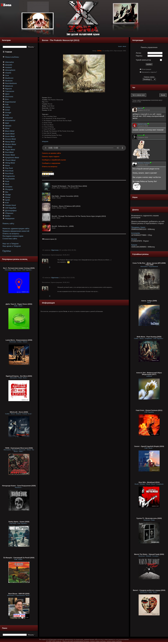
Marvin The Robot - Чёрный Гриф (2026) (149, 554)
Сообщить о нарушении (51, 163)
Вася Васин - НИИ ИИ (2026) (19, 593)
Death (120, 46)
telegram (45, 141)
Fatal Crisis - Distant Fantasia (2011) (149, 410)
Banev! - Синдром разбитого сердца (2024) (149, 590)
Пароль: (139, 56)
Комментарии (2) (49, 239)
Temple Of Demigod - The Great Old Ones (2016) (69, 186)
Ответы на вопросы (11, 234)
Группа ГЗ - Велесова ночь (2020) (149, 518)
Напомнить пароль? (149, 72)
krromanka (135, 233)
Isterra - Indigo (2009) (149, 301)
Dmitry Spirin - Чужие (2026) (19, 521)
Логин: (138, 53)
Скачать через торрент (50, 156)
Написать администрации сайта (16, 229)
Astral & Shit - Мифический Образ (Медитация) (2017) (149, 373)
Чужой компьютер (143, 60)
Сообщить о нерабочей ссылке (54, 160)
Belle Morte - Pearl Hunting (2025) (149, 337)
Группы (7, 251)
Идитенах (55, 250)
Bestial (134, 239)
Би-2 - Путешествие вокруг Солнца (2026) (19, 268)
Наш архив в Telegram (12, 246)
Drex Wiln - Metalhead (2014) (149, 482)
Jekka (99, 50)
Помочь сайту (8, 224)
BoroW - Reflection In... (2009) (63, 226)
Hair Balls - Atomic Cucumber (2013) (65, 196)
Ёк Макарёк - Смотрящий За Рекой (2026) (19, 557)
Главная (8, 52)
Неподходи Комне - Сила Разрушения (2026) (19, 485)
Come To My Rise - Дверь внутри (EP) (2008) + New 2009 (149, 264)
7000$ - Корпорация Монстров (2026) (19, 448)
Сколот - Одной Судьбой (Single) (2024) (149, 446)
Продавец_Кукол (138, 227)
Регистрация (146, 69)
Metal (124, 46)
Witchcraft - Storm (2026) (19, 412)
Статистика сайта (10, 239)
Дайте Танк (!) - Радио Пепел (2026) (19, 304)
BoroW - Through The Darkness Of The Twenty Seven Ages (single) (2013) (79, 216)
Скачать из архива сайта (51, 153)
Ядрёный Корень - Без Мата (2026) (19, 376)
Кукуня (134, 245)
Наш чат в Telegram (11, 244)
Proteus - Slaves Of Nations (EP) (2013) (66, 206)
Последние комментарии (13, 236)
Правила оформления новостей (16, 231)
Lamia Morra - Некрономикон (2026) (19, 340)
